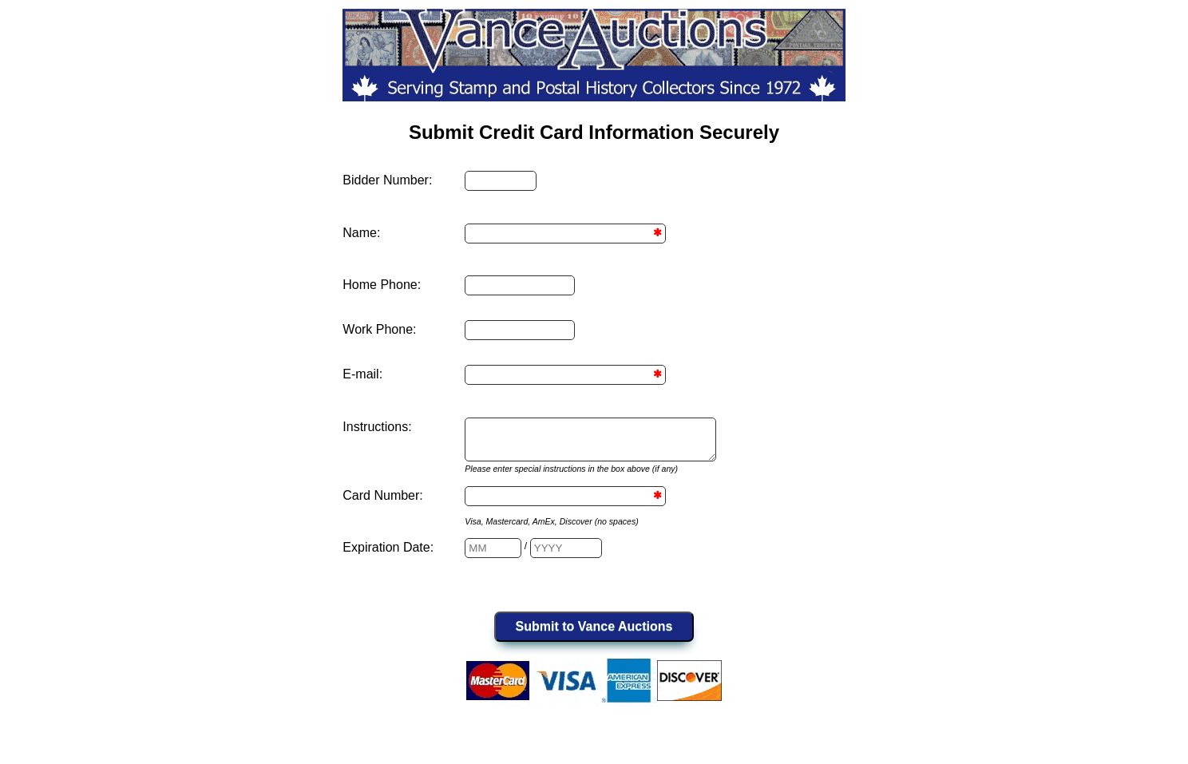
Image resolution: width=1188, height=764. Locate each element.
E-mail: (362, 374)
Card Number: (382, 502)
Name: (361, 232)
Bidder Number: (387, 180)
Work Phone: (379, 329)
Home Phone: (382, 284)
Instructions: (377, 426)
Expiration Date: (388, 554)
